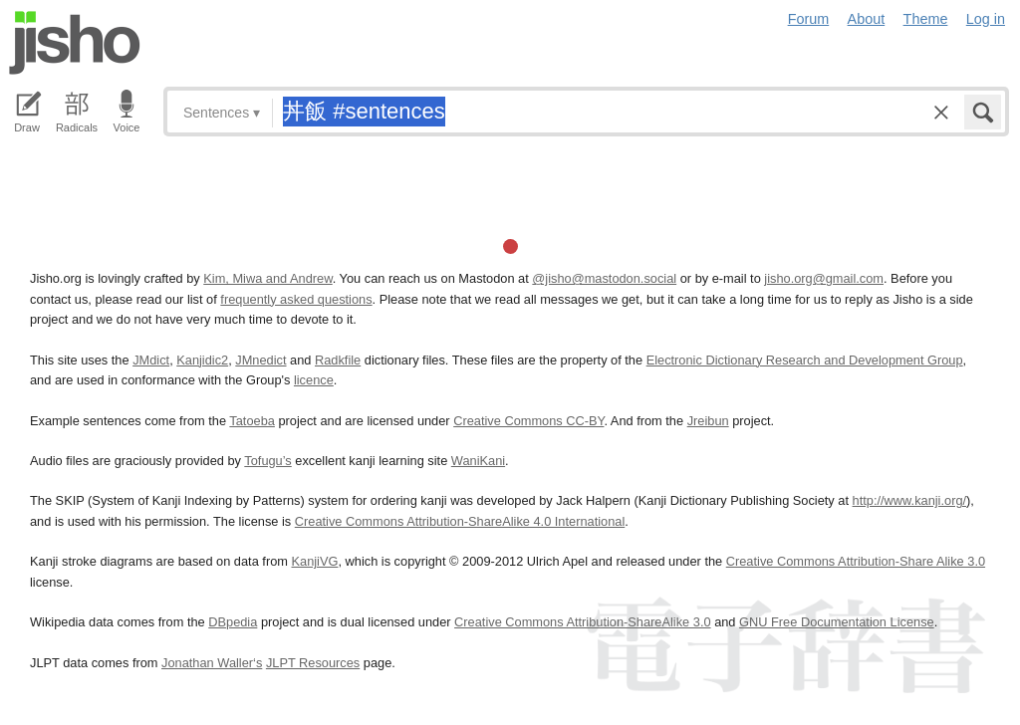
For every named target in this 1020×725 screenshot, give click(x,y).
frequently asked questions (296, 299)
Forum (809, 19)
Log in (985, 19)
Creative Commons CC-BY (528, 420)
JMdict (150, 360)
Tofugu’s (267, 460)
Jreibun (708, 420)
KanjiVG (314, 561)
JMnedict (260, 360)
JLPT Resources (313, 662)
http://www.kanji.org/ (910, 500)
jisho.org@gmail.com (824, 278)
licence (314, 379)
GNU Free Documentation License (836, 621)
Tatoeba (252, 420)
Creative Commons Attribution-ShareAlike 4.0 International (460, 521)
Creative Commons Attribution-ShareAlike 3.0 (582, 621)
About (867, 19)
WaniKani (478, 460)
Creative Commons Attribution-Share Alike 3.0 (855, 561)
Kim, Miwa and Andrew (267, 278)
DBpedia (232, 621)
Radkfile (338, 360)
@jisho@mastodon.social (604, 278)
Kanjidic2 (202, 360)
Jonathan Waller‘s (211, 662)
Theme (925, 19)
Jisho (74, 43)
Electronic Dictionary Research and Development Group (804, 360)
